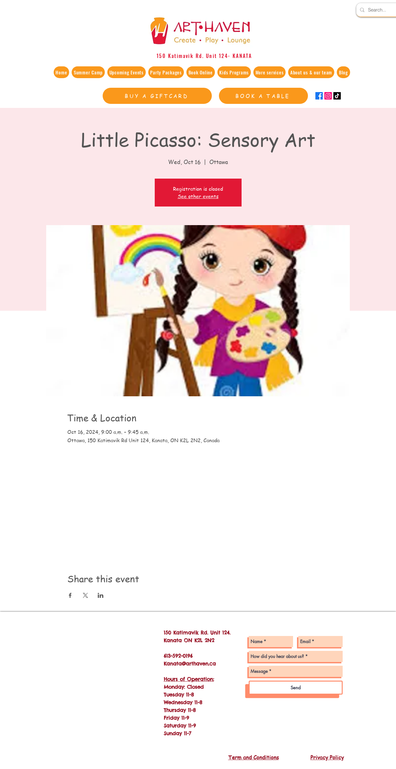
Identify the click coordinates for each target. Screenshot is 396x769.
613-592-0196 (178, 656)
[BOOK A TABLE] (263, 96)
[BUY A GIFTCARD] (157, 96)
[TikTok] (337, 96)
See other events (198, 196)
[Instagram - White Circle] (241, 646)
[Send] (296, 688)
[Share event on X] (85, 595)
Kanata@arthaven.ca (190, 663)
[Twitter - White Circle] (241, 671)
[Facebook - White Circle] (241, 659)
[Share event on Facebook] (70, 595)
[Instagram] (328, 96)
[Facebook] (319, 96)
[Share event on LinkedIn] (101, 595)
